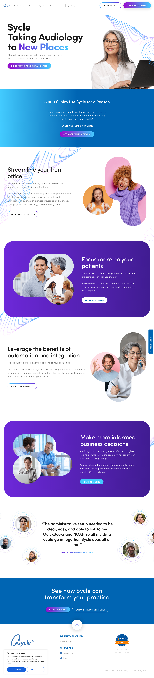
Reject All (16, 669)
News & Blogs (67, 642)
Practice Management (21, 6)
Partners (53, 6)
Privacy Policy (119, 672)
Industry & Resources (42, 6)
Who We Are (60, 6)
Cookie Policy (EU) (137, 672)
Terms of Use (104, 672)
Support (69, 6)
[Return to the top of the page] (77, 626)
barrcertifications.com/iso (122, 653)
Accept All (35, 669)
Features (32, 6)
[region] (26, 662)
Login (74, 6)
